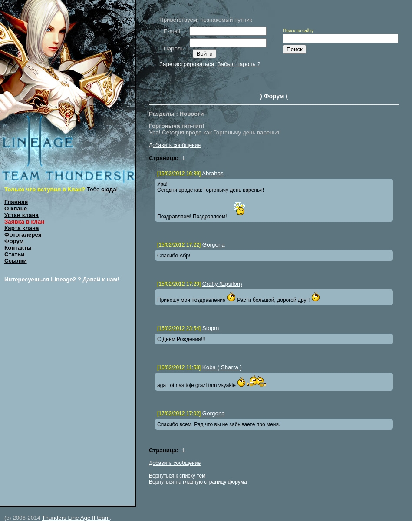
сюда (108, 189)
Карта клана (21, 228)
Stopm (210, 328)
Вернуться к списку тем (177, 476)
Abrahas (213, 173)
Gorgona (213, 244)
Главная (16, 202)
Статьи (14, 254)
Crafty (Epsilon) (222, 284)
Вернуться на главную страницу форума (198, 482)
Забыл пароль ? (238, 64)
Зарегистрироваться (186, 64)
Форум (14, 241)
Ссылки (15, 260)
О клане (15, 208)
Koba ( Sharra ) (222, 367)
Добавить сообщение (175, 145)
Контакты (18, 247)
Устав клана (21, 215)
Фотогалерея (23, 234)
